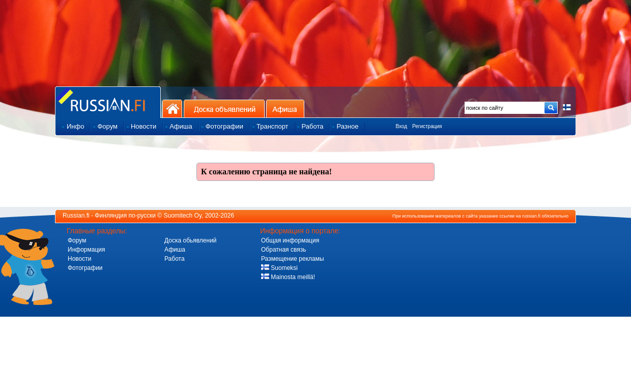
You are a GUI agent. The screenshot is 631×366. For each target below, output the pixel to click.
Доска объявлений (224, 108)
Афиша (285, 108)
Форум (77, 240)
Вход (401, 126)
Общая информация (290, 240)
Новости (79, 258)
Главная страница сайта (108, 101)
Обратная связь (283, 249)
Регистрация (427, 126)
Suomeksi (279, 267)
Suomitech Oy (183, 215)
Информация (86, 249)
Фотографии (85, 267)
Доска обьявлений (190, 240)
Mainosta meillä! (288, 277)
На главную (172, 108)
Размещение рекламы (292, 258)
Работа (174, 258)
